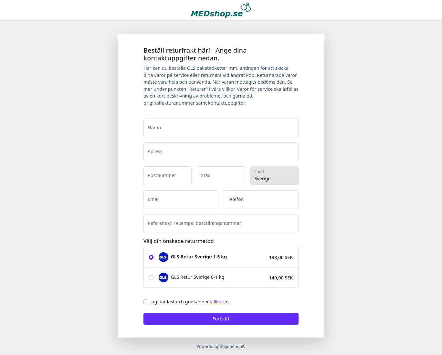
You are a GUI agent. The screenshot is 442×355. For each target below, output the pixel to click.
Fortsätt (221, 319)
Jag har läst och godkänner (190, 301)
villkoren (219, 301)
